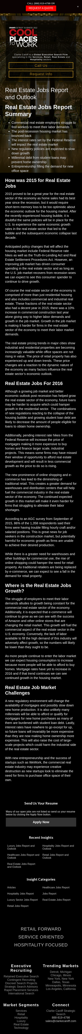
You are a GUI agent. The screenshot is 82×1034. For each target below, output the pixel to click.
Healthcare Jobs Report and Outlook (23, 856)
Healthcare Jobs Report (56, 887)
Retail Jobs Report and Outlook (55, 856)
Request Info (41, 74)
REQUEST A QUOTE (41, 8)
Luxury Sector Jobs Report (22, 899)
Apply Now (41, 822)
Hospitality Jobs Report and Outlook (58, 847)
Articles (11, 887)
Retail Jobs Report (18, 906)
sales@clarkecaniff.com (61, 1021)
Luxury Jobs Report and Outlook (21, 847)
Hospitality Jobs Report (20, 893)
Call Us (41, 66)
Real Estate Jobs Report (56, 899)
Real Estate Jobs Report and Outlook (21, 865)
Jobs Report (49, 893)
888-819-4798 (61, 1017)
